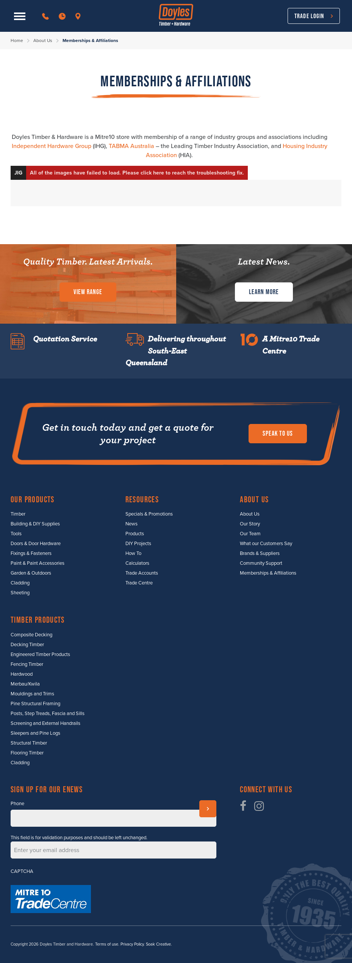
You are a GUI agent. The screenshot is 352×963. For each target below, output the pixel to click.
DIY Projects (138, 544)
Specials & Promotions (149, 514)
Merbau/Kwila (25, 684)
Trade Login (309, 15)
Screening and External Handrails (45, 723)
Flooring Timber (27, 753)
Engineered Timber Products (40, 654)
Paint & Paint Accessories (37, 563)
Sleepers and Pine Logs (35, 733)
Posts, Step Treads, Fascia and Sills (47, 714)
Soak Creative (158, 944)
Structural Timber (29, 743)
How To (133, 553)
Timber (18, 514)
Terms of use (106, 944)
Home (17, 40)
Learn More (264, 292)
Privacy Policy (132, 944)
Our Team (250, 534)
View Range (88, 292)
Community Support (261, 563)
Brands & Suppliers (260, 553)
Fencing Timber (27, 664)
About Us (42, 40)
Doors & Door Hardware (36, 544)
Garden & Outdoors (31, 573)
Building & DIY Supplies (35, 524)
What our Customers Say (266, 544)
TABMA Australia (131, 146)
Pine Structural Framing (35, 704)
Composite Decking (31, 635)
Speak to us (278, 433)
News (131, 524)
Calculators (137, 563)
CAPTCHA (22, 871)
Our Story (250, 524)
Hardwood (22, 674)
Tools (16, 534)
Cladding (20, 583)
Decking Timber (27, 645)
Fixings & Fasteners (31, 553)
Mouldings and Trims (32, 694)
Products (134, 534)
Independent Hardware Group (51, 146)
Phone (17, 804)
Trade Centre (139, 583)
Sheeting (20, 593)
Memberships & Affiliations (268, 573)
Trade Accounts (141, 573)
